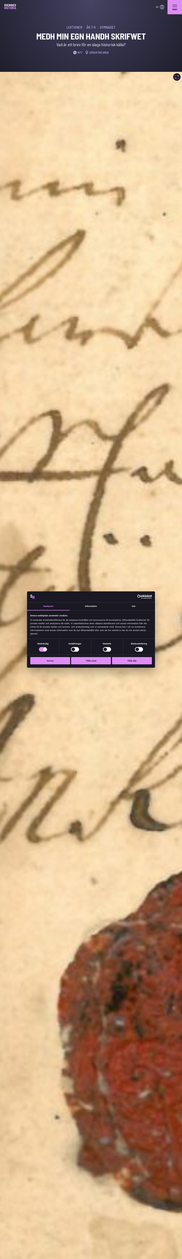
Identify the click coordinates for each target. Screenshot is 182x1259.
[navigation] (174, 7)
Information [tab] (91, 606)
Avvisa (50, 661)
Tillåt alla (131, 661)
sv (160, 7)
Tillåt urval (91, 661)
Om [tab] (133, 606)
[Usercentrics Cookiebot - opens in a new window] (139, 597)
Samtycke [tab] (48, 606)
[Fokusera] (177, 77)
